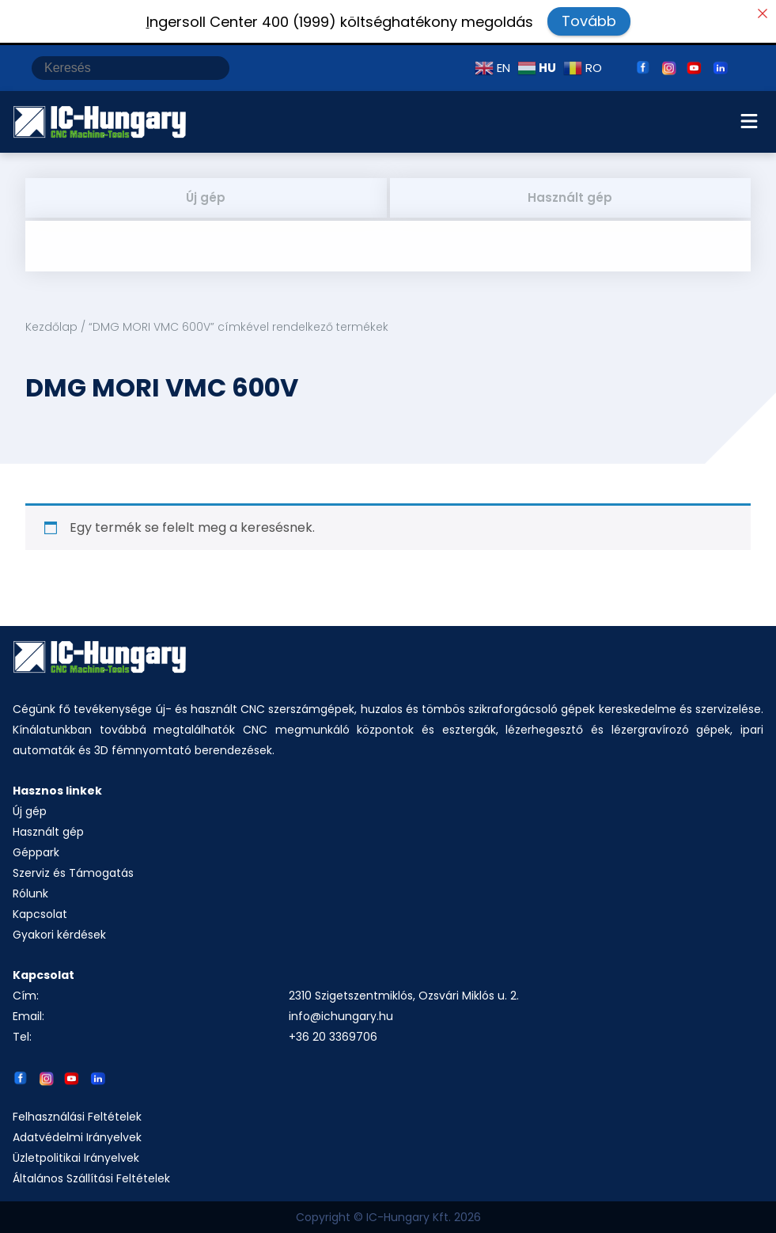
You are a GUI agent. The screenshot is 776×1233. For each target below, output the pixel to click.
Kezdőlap (51, 327)
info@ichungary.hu (341, 1016)
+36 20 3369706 (333, 1037)
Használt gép (570, 197)
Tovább (589, 21)
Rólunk (30, 893)
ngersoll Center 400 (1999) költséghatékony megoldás (339, 22)
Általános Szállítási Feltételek (91, 1178)
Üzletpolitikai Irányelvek (76, 1158)
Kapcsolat (40, 914)
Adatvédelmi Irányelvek (77, 1137)
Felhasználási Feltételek (77, 1117)
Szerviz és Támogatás (73, 873)
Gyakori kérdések (59, 935)
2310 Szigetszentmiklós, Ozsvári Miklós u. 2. (404, 995)
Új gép (205, 197)
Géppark (36, 852)
